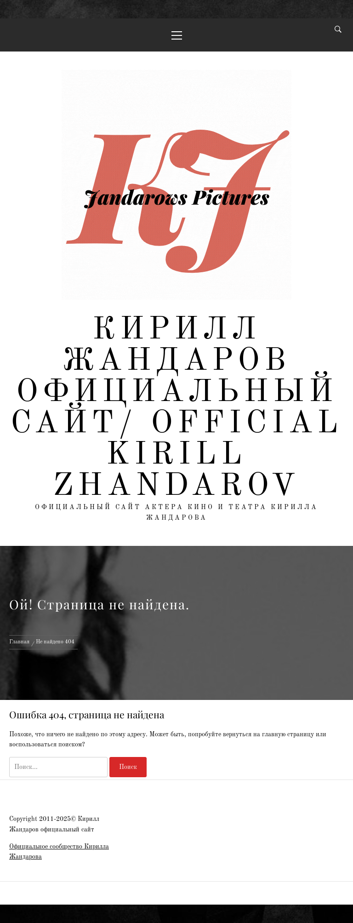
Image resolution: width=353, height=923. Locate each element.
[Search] (338, 30)
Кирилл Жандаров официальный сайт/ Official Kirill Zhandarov (177, 408)
